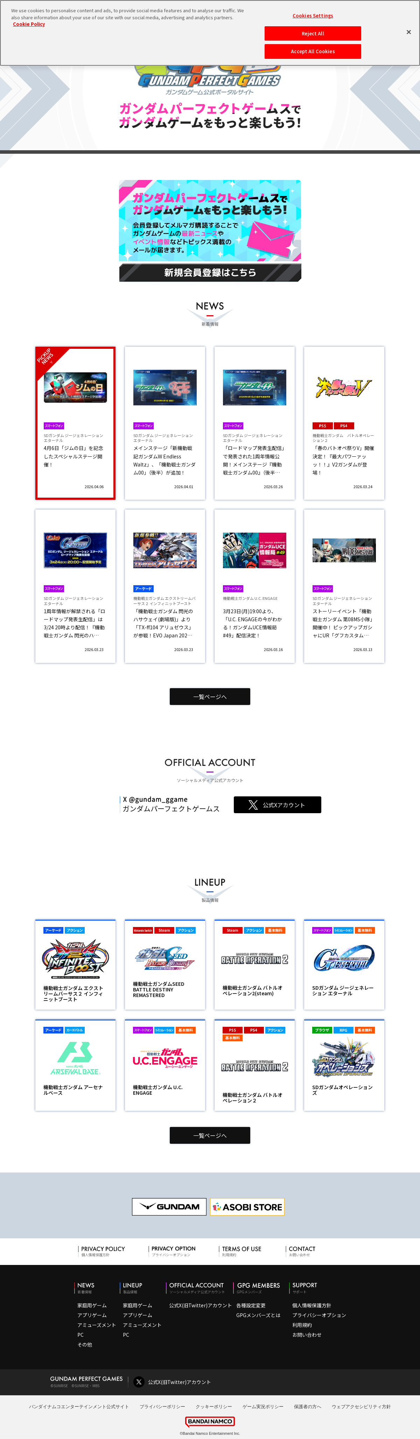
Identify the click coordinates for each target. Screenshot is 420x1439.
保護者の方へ (307, 1406)
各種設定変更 (251, 1305)
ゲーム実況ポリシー (263, 1406)
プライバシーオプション (319, 1315)
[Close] (408, 32)
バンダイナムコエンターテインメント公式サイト (79, 1406)
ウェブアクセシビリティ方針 (361, 1406)
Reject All (313, 33)
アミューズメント (96, 1324)
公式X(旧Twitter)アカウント (200, 1305)
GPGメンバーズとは (258, 1315)
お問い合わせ (307, 1334)
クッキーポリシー (214, 1406)
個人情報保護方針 (311, 1305)
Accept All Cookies (313, 51)
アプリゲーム (92, 1315)
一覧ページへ (210, 696)
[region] (210, 33)
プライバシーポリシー (162, 1406)
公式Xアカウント (284, 805)
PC (80, 1334)
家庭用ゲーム (92, 1305)
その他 (84, 1344)
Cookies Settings (313, 15)
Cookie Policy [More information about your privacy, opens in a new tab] (29, 24)
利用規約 (302, 1324)
